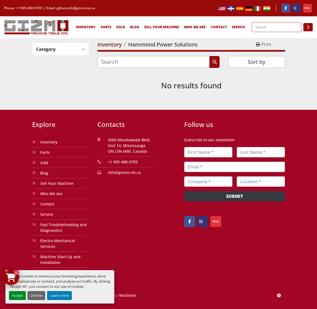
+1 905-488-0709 (29, 8)
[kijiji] (296, 8)
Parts (106, 27)
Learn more (59, 295)
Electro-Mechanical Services (57, 243)
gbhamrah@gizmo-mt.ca (76, 8)
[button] (86, 27)
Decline (36, 295)
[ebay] (307, 8)
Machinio (127, 295)
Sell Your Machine (161, 27)
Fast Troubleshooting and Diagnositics (63, 227)
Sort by (256, 61)
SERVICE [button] (238, 27)
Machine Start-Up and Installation (60, 259)
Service (46, 214)
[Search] (276, 27)
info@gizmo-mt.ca (124, 172)
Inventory (86, 27)
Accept (17, 295)
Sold (120, 27)
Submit (234, 196)
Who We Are (195, 27)
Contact (219, 27)
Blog (134, 27)
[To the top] (279, 295)
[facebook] (285, 8)
